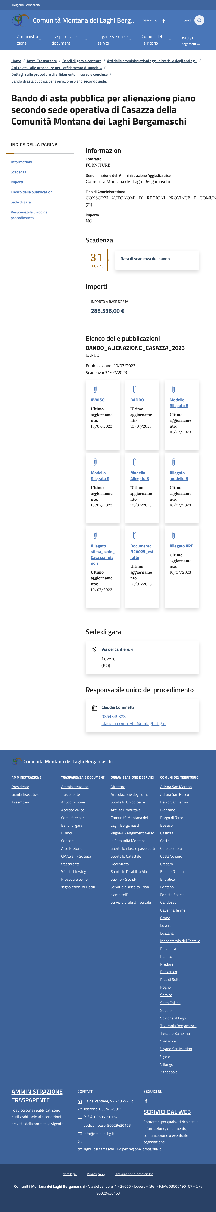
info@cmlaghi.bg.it (96, 1134)
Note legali (70, 1173)
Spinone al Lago (182, 1017)
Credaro (182, 863)
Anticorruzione (73, 802)
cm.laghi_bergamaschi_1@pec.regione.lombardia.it (108, 1145)
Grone (182, 917)
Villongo (182, 1064)
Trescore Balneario (182, 1033)
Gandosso (182, 902)
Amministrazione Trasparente (75, 790)
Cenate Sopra (182, 848)
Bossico (182, 825)
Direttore (118, 787)
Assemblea (20, 802)
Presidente (20, 787)
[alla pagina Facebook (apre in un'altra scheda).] (161, 20)
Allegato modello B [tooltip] (179, 475)
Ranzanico (182, 971)
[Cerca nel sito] (199, 20)
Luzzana (167, 933)
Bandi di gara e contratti (81, 61)
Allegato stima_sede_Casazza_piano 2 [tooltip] (103, 554)
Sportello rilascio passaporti (133, 848)
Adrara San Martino (182, 786)
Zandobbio (182, 1071)
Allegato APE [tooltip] (181, 545)
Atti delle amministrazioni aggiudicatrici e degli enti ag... (152, 61)
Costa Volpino (182, 855)
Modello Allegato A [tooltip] (179, 402)
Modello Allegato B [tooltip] (139, 475)
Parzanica (182, 948)
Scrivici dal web (167, 1111)
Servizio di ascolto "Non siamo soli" (130, 890)
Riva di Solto (182, 979)
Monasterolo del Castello (182, 940)
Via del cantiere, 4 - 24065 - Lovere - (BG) (108, 1100)
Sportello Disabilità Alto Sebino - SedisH (129, 875)
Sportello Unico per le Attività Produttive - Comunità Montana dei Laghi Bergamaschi (129, 813)
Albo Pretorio (83, 848)
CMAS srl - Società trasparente (83, 860)
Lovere (182, 925)
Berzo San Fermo (182, 801)
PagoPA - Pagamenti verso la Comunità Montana (133, 837)
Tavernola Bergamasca (182, 1025)
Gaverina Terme (182, 909)
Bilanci (66, 833)
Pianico (182, 956)
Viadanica (182, 1040)
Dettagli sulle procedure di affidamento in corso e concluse (59, 74)
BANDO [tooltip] (137, 399)
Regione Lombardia (26, 4)
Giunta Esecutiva (25, 794)
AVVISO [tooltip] (98, 399)
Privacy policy (96, 1173)
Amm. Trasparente (42, 61)
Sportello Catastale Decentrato (126, 860)
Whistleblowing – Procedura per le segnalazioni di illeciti (83, 879)
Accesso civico (72, 810)
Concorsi (68, 841)
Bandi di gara (71, 825)
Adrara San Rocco (182, 794)
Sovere (182, 1010)
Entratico (182, 879)
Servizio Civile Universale (133, 902)
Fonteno (182, 886)
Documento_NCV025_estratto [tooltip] (142, 551)
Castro (182, 840)
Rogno (182, 986)
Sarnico (182, 994)
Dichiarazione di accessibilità (134, 1173)
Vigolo (182, 1056)
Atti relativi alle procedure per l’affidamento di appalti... (56, 68)
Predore (182, 963)
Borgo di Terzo (182, 817)
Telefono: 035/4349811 (100, 1109)
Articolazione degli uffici (130, 794)
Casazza (182, 832)
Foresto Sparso (182, 894)
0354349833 (113, 716)
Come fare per (72, 818)
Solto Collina (182, 1002)
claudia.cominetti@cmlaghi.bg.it (133, 723)
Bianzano (182, 809)
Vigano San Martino (182, 1048)
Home (16, 61)
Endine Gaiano (182, 871)
